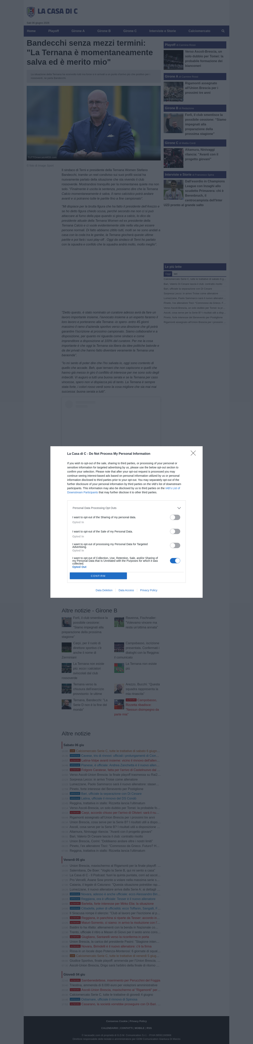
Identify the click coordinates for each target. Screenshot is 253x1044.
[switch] (175, 517)
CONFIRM (98, 575)
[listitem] (126, 508)
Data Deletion (104, 590)
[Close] (194, 454)
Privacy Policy (148, 590)
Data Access (126, 590)
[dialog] (126, 522)
